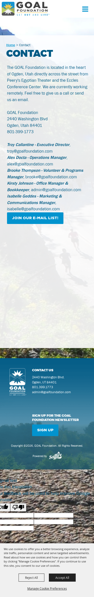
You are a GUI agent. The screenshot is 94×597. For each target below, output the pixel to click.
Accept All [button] (62, 578)
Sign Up (45, 430)
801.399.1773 (42, 387)
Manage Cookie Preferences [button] (47, 588)
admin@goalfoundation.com (51, 392)
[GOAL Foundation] (25, 9)
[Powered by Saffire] (55, 456)
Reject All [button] (31, 578)
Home (10, 45)
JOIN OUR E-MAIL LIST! (35, 218)
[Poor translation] (18, 507)
